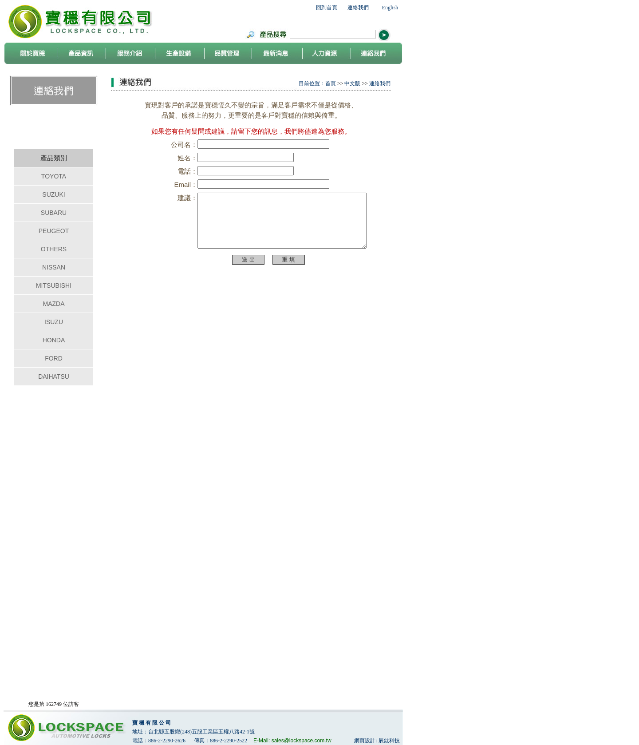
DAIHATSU (53, 376)
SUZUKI (53, 194)
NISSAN (53, 267)
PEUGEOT (54, 230)
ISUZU (53, 321)
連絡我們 (358, 7)
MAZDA (54, 303)
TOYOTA (53, 176)
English (390, 7)
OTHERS (54, 249)
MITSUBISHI (53, 285)
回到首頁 (326, 7)
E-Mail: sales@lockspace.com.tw (292, 740)
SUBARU (54, 212)
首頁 (330, 83)
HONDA (54, 340)
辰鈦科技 (389, 740)
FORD (54, 358)
